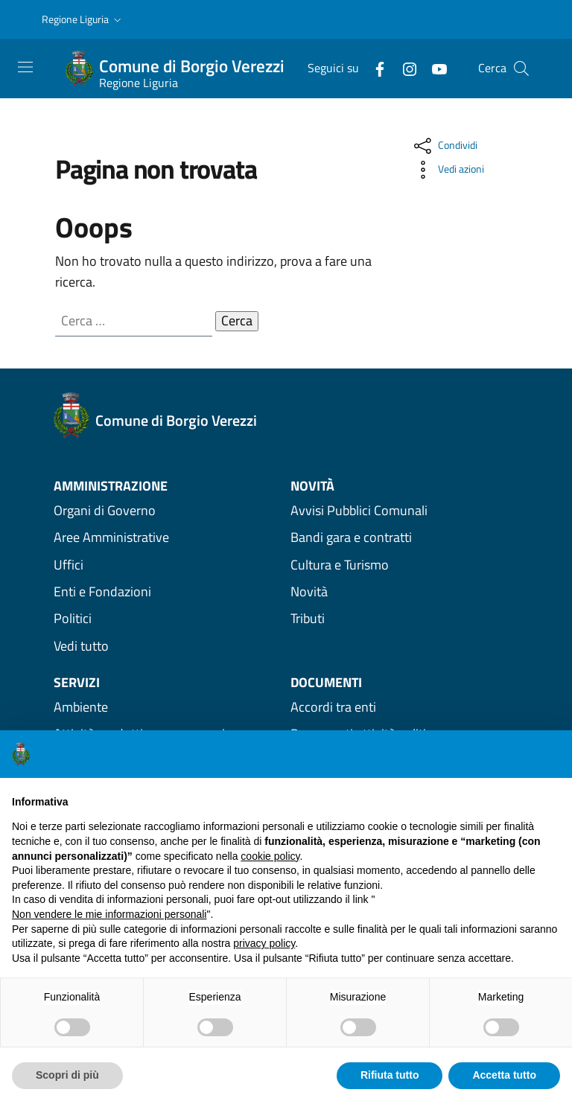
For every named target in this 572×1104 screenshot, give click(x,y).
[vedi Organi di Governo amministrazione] (168, 510)
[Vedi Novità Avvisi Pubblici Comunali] (404, 510)
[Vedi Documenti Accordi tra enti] (404, 706)
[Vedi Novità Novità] (404, 591)
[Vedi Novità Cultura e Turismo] (404, 564)
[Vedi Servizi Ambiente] (168, 706)
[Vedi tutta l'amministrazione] (168, 645)
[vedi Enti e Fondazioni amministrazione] (168, 591)
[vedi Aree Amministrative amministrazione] (168, 537)
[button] (83, 19)
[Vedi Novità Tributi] (404, 618)
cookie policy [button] (270, 856)
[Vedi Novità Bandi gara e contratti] (404, 537)
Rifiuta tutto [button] (389, 1075)
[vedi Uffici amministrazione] (168, 564)
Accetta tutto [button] (504, 1075)
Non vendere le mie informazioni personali (109, 914)
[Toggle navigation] (25, 67)
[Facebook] (374, 68)
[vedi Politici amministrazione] (168, 618)
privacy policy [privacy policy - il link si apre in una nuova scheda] (264, 943)
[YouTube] (433, 68)
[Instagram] (404, 68)
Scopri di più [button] (67, 1075)
